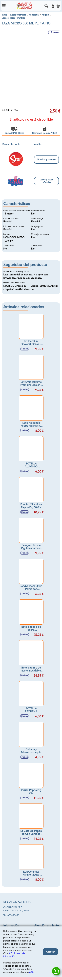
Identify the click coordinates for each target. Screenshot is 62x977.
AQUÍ (32, 972)
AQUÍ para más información (14, 955)
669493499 (13, 915)
